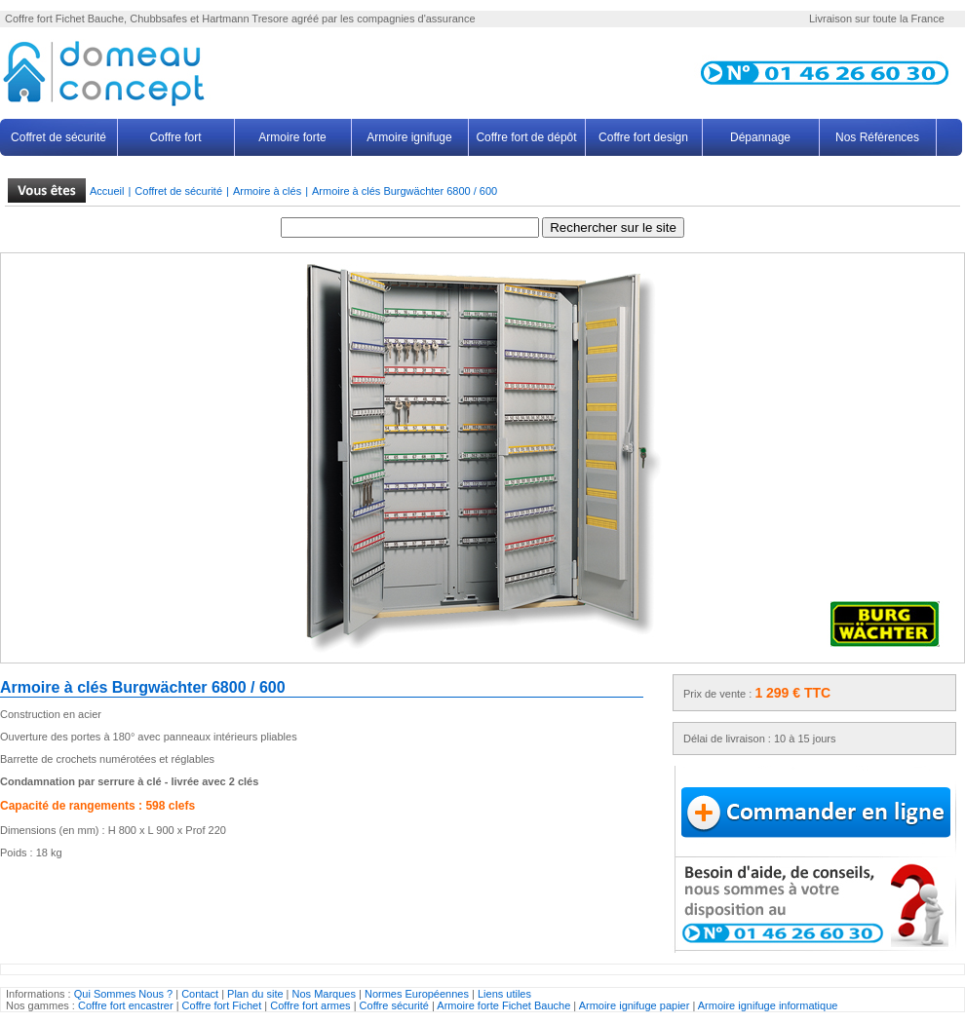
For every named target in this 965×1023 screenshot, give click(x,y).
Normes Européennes (417, 994)
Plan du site (255, 994)
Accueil (107, 191)
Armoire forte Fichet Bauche (505, 1005)
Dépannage (760, 137)
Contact (199, 994)
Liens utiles (504, 994)
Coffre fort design (643, 137)
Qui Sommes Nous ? (123, 994)
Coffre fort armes (311, 1005)
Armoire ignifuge (409, 137)
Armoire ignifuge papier (634, 1005)
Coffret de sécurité (58, 137)
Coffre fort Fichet (222, 1005)
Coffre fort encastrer (126, 1005)
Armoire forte (292, 137)
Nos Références (877, 137)
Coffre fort (29, 18)
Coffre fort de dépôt (526, 137)
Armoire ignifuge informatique (768, 1005)
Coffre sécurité (396, 1005)
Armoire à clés (267, 191)
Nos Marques (324, 994)
